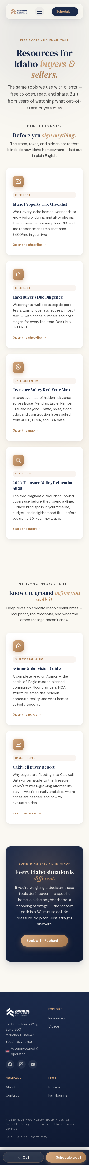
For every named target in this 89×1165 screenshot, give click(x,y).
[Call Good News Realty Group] (23, 1157)
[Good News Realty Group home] (19, 11)
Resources (56, 1018)
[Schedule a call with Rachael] (66, 1157)
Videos (54, 1026)
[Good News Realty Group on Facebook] (10, 1064)
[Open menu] (39, 11)
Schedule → (65, 11)
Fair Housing (57, 1095)
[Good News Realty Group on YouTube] (32, 1064)
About (11, 1087)
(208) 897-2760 (19, 1042)
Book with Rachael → (44, 940)
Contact (12, 1095)
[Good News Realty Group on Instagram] (21, 1064)
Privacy (54, 1087)
